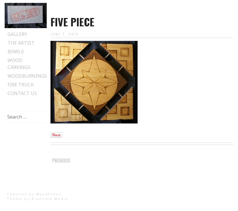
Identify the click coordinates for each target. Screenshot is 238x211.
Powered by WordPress (34, 194)
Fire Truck (21, 84)
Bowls (16, 51)
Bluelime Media (50, 199)
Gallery (17, 34)
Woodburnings (27, 76)
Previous (61, 160)
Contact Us (22, 93)
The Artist (21, 43)
